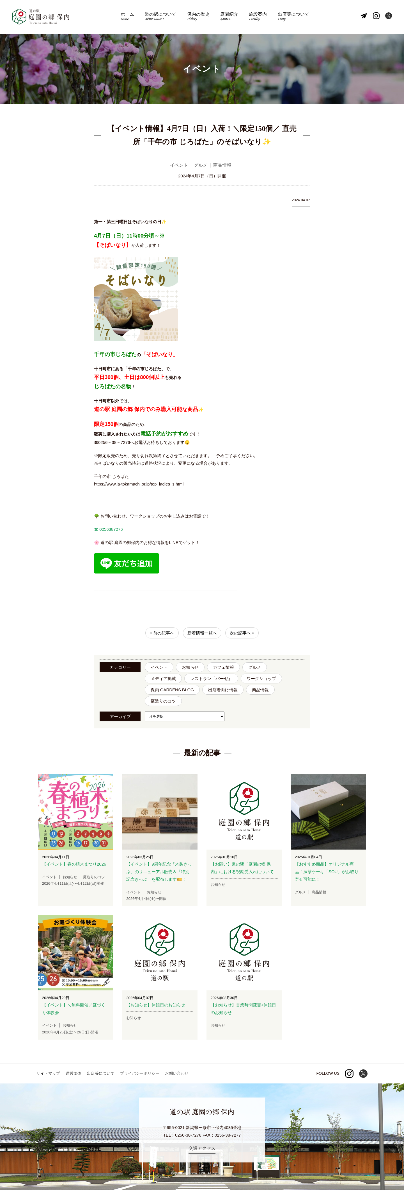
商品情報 (260, 689)
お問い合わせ (177, 1073)
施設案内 (258, 17)
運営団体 (73, 1073)
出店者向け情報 (223, 689)
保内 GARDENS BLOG (172, 689)
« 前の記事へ (162, 633)
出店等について (293, 17)
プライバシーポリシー (139, 1073)
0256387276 (110, 529)
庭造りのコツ (163, 701)
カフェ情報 (223, 667)
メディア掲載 (163, 678)
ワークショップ (261, 678)
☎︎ (96, 529)
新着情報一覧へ (202, 633)
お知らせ (190, 667)
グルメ (254, 667)
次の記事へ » (242, 633)
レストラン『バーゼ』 (211, 678)
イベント (159, 667)
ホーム (127, 17)
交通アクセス (202, 1148)
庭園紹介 (229, 17)
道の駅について (160, 17)
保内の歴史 (198, 17)
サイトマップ (48, 1073)
